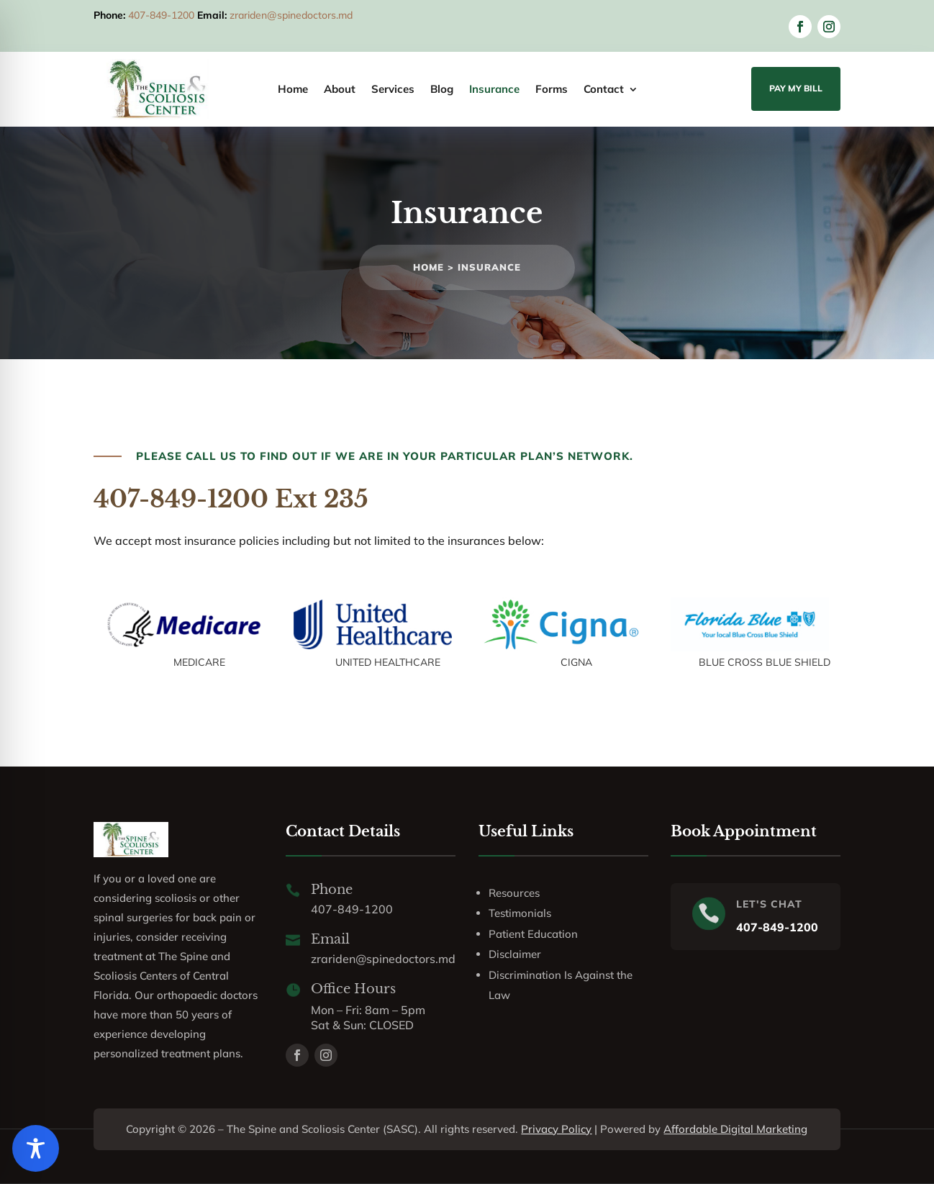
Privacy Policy (556, 1129)
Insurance (494, 90)
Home (293, 90)
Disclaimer (515, 954)
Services (392, 90)
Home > (435, 267)
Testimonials (520, 913)
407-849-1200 (161, 15)
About (339, 90)
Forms (551, 90)
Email (330, 939)
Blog (441, 90)
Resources (514, 893)
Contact (604, 90)
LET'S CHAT (769, 904)
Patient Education (533, 934)
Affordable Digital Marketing (735, 1129)
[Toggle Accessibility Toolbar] (35, 1148)
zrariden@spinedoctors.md (291, 15)
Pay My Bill (795, 88)
